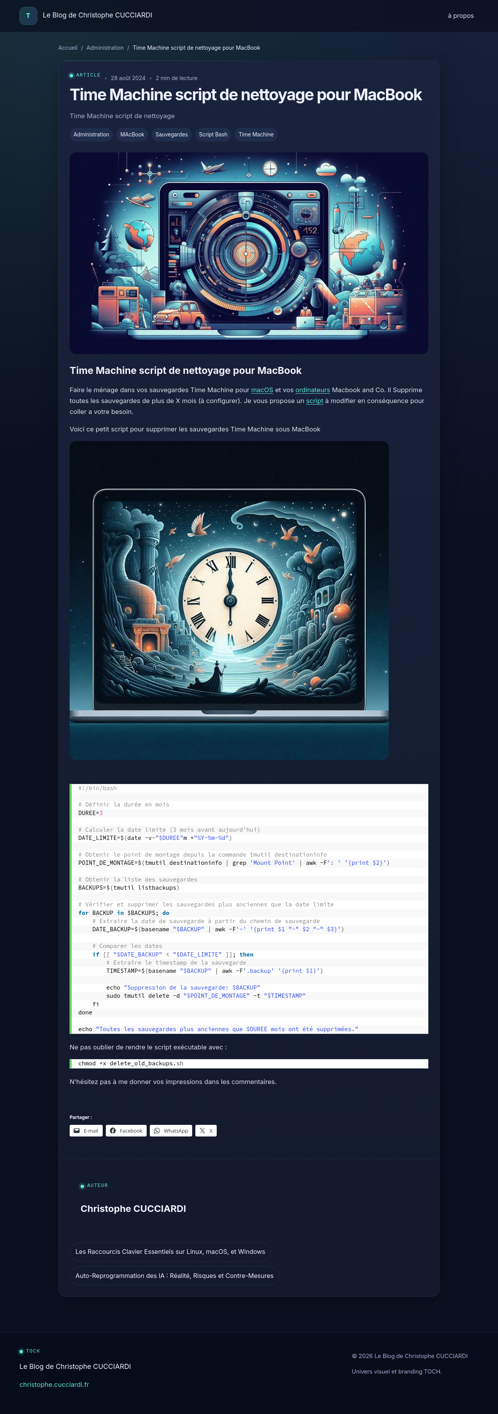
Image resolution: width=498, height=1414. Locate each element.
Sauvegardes (172, 134)
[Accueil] (28, 16)
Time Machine (256, 134)
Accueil (67, 47)
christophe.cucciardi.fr (54, 1384)
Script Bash (213, 134)
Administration (105, 47)
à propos (461, 15)
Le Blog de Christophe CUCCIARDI (97, 15)
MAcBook (132, 134)
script (314, 401)
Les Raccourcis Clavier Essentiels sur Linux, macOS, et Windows (170, 1251)
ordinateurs (312, 390)
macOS (262, 390)
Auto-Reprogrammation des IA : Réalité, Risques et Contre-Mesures (174, 1276)
